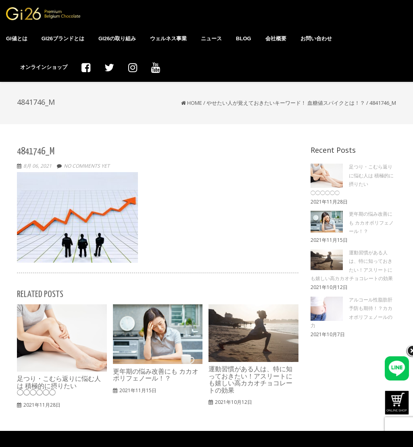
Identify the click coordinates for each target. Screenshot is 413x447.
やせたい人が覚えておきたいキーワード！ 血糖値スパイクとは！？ (285, 102)
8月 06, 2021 (37, 165)
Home (194, 102)
